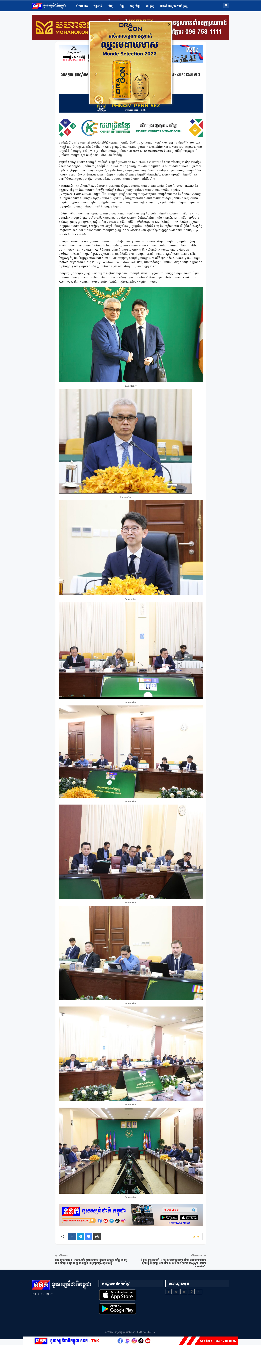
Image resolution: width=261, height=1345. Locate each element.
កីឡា (122, 6)
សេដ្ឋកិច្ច (150, 6)
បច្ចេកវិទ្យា (135, 6)
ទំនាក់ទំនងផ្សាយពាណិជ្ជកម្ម (174, 6)
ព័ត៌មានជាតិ (82, 6)
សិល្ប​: (111, 6)
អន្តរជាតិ (98, 6)
